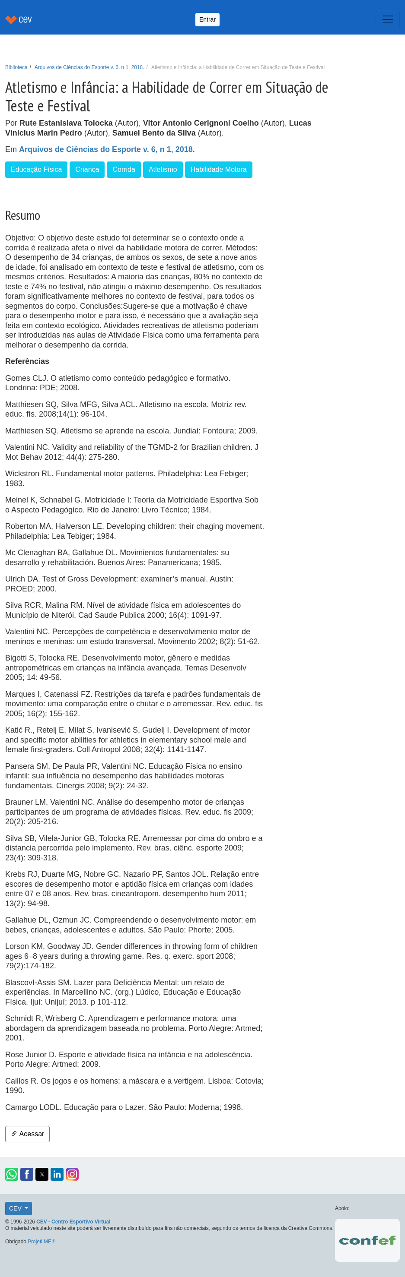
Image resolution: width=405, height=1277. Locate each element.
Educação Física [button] (36, 169)
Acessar (27, 1134)
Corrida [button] (123, 169)
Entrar (207, 19)
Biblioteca (16, 67)
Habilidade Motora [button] (219, 169)
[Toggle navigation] (388, 19)
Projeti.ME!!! (42, 1242)
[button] (11, 1174)
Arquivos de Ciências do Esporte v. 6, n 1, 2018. (89, 67)
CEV (16, 1208)
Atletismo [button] (163, 169)
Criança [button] (87, 169)
